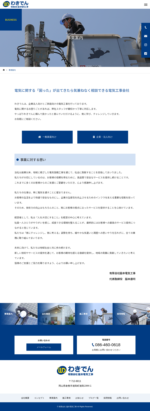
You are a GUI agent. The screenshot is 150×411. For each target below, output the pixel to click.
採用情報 (108, 398)
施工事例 (66, 398)
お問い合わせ (123, 398)
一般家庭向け (49, 137)
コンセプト (39, 398)
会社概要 (25, 398)
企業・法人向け (104, 137)
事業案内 (53, 398)
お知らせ (79, 398)
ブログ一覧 (93, 398)
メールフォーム (44, 347)
